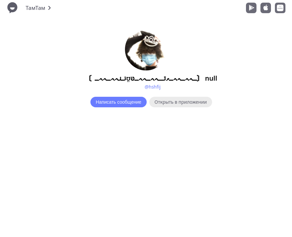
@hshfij (153, 87)
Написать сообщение (118, 102)
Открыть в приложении (181, 102)
